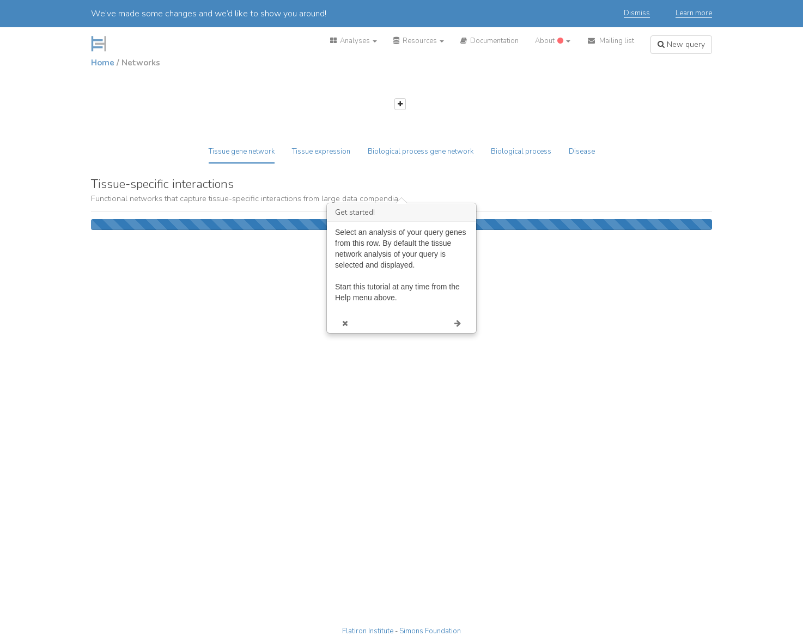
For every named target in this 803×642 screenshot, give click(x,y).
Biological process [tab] (521, 151)
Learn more (694, 13)
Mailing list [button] (610, 41)
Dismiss (637, 13)
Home (102, 62)
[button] (353, 40)
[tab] (241, 155)
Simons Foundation (430, 631)
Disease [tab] (582, 151)
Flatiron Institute (367, 631)
